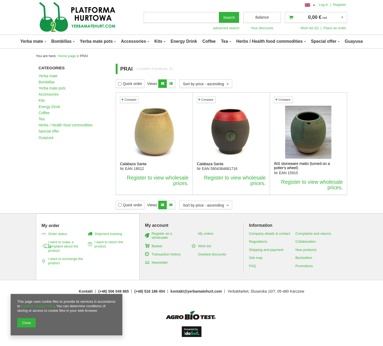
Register (339, 5)
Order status (57, 234)
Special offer (323, 41)
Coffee (209, 41)
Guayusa (354, 41)
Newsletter (160, 262)
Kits (158, 41)
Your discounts (262, 28)
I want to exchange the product (65, 261)
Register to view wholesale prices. (158, 180)
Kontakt (86, 291)
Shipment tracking (108, 234)
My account (156, 225)
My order (50, 225)
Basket (157, 246)
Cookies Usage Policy (37, 306)
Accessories (133, 41)
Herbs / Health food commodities (269, 41)
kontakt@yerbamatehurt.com (196, 291)
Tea (224, 41)
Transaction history (166, 254)
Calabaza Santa (133, 164)
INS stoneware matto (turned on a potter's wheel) (302, 165)
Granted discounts (212, 254)
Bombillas (61, 41)
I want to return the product (108, 244)
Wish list (204, 246)
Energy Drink (183, 41)
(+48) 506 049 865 (113, 291)
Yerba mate (31, 41)
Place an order (334, 28)
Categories (52, 68)
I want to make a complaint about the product (63, 246)
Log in (324, 5)
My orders (206, 234)
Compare (128, 99)
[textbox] (181, 17)
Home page (67, 56)
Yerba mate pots (96, 41)
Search (229, 17)
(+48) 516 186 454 (149, 291)
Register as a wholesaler (162, 236)
